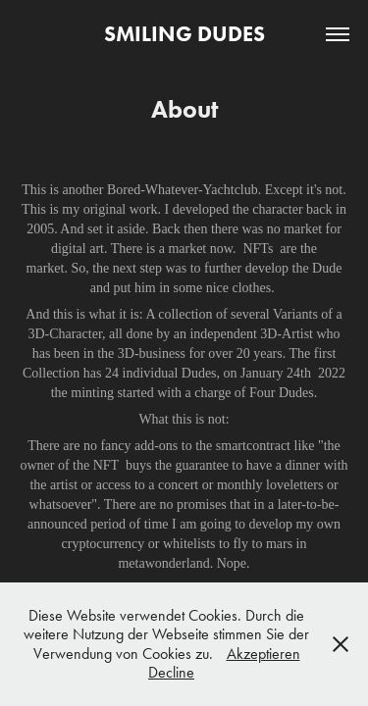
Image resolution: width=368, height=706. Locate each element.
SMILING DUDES (184, 34)
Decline (171, 672)
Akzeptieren (263, 653)
